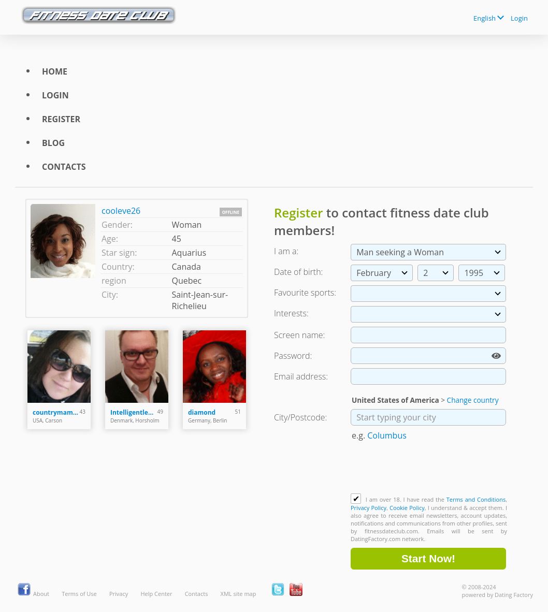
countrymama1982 (56, 412)
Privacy (118, 594)
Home (54, 71)
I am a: (286, 251)
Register (61, 119)
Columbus (387, 435)
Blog (53, 143)
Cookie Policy (407, 508)
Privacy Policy (368, 508)
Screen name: (299, 335)
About (41, 594)
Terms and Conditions (476, 499)
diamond (201, 412)
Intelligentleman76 (133, 412)
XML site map (238, 594)
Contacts (64, 166)
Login (519, 18)
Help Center (156, 594)
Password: (293, 355)
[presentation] (429, 468)
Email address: (301, 376)
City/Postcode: (300, 417)
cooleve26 (121, 210)
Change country (473, 400)
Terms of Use (79, 594)
